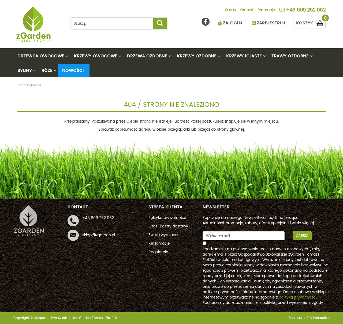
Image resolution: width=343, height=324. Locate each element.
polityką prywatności (297, 297)
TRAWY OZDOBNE (290, 56)
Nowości (73, 70)
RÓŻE (47, 70)
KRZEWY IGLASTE (244, 56)
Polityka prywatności (167, 218)
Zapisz (302, 236)
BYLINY (24, 70)
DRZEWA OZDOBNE (147, 56)
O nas (230, 10)
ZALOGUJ (232, 23)
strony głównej (230, 129)
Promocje (266, 10)
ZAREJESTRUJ (271, 23)
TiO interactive (318, 318)
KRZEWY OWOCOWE (95, 56)
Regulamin (158, 252)
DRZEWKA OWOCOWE (40, 56)
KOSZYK (311, 22)
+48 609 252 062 (306, 10)
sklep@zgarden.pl (98, 235)
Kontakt (246, 10)
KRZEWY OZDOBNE (197, 56)
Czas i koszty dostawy (168, 226)
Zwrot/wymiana (163, 235)
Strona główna (29, 85)
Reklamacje (159, 243)
